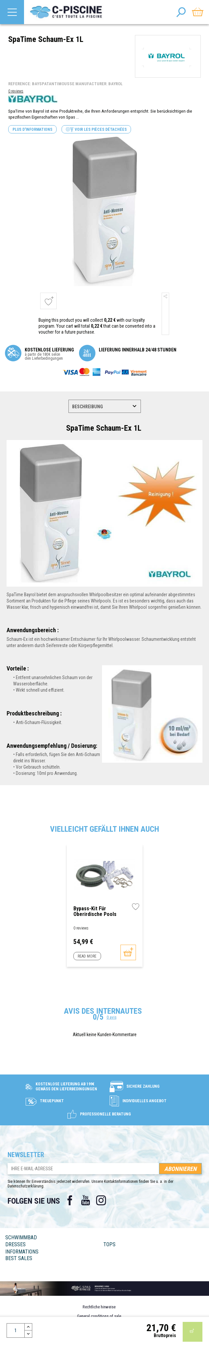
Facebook (69, 1200)
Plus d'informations (32, 129)
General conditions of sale (99, 1316)
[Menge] (16, 1330)
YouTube (85, 1200)
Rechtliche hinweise (99, 1306)
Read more (87, 956)
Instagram (101, 1200)
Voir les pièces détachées (96, 129)
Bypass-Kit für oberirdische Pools (95, 911)
